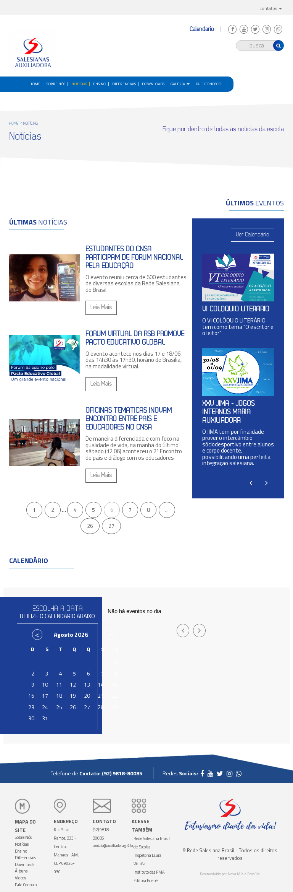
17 (45, 696)
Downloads (153, 84)
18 (59, 696)
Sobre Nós (56, 84)
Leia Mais (101, 307)
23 (31, 707)
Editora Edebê (146, 880)
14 (101, 684)
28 (101, 707)
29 (115, 707)
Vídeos (20, 878)
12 (73, 684)
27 (111, 526)
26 (90, 526)
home (34, 84)
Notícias (79, 84)
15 (115, 684)
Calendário (203, 29)
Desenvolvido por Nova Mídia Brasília (230, 874)
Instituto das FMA (149, 872)
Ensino (99, 84)
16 (31, 696)
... (167, 510)
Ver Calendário (252, 235)
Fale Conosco (208, 84)
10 (45, 684)
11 (59, 684)
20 (87, 696)
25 (59, 707)
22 (115, 696)
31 (45, 718)
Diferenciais (124, 84)
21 (101, 696)
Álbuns (21, 871)
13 (87, 684)
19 (73, 696)
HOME (13, 124)
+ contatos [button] (269, 8)
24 (45, 707)
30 (31, 718)
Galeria (180, 84)
